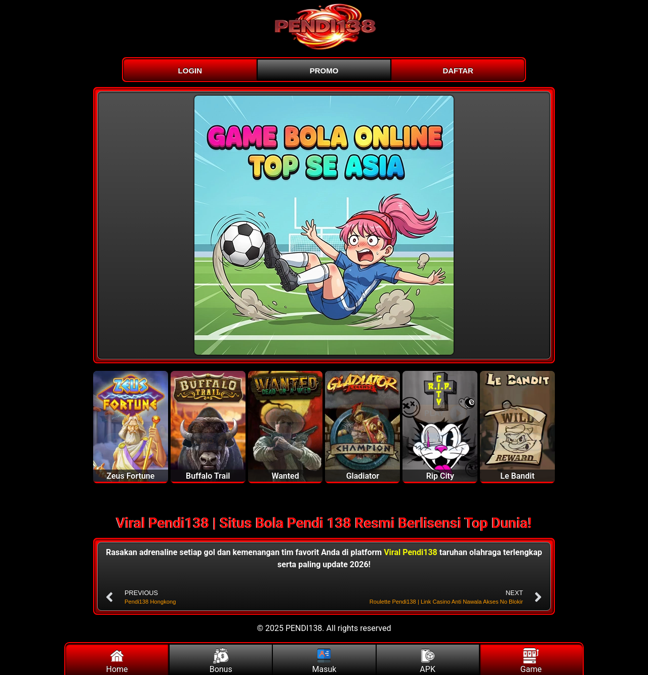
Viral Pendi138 (410, 552)
